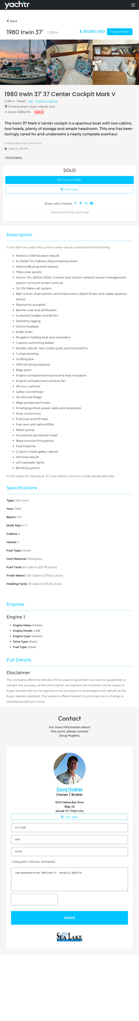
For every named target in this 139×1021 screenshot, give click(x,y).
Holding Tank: (17, 584)
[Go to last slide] (6, 62)
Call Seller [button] (69, 189)
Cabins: (12, 534)
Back (12, 21)
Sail (30, 101)
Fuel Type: (14, 550)
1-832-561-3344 (69, 817)
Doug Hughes (70, 789)
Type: (11, 500)
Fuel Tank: (15, 567)
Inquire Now (120, 31)
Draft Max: (14, 525)
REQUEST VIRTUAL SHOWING (35, 862)
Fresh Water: (16, 575)
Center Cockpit (46, 101)
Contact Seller (70, 180)
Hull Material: (17, 559)
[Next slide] (133, 62)
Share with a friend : (59, 203)
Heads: (12, 542)
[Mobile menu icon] (133, 5)
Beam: (12, 517)
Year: (11, 509)
